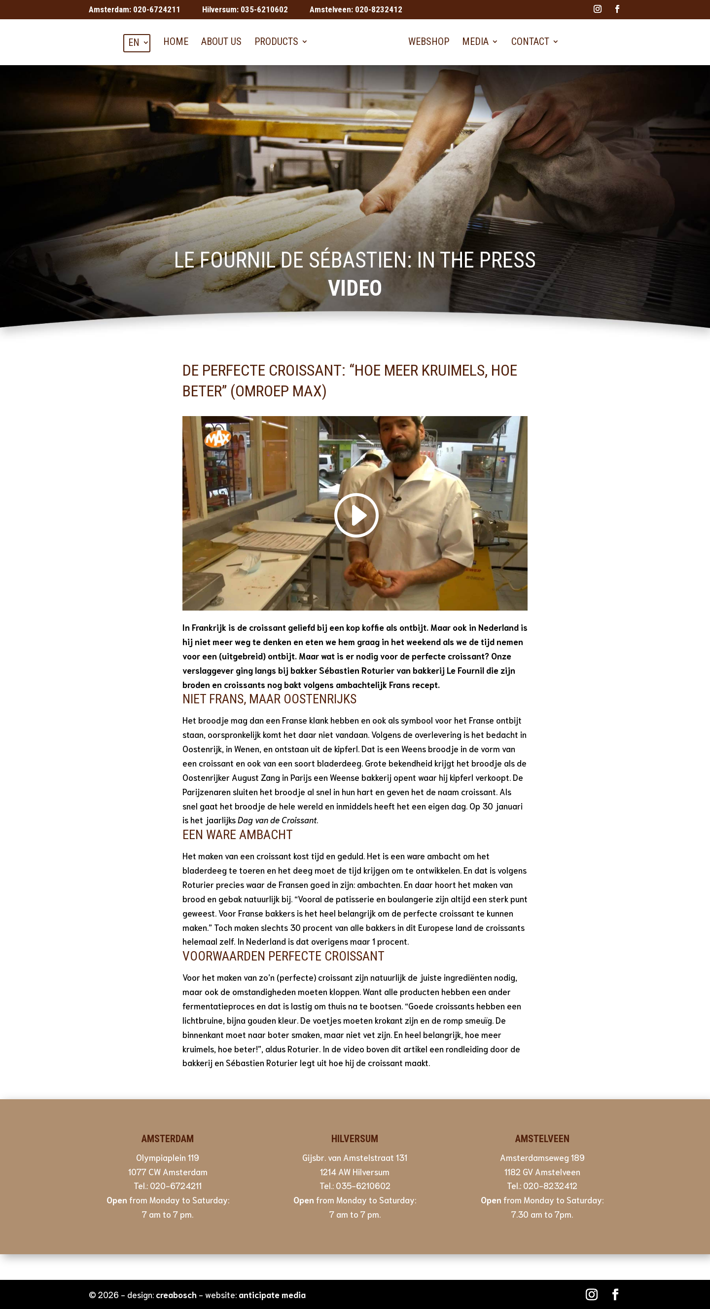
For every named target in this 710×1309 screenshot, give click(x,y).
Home (175, 41)
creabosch (176, 1294)
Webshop (428, 41)
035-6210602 (264, 9)
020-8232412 (378, 9)
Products (276, 41)
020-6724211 (156, 9)
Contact (530, 41)
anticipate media (272, 1294)
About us (221, 41)
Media (475, 41)
